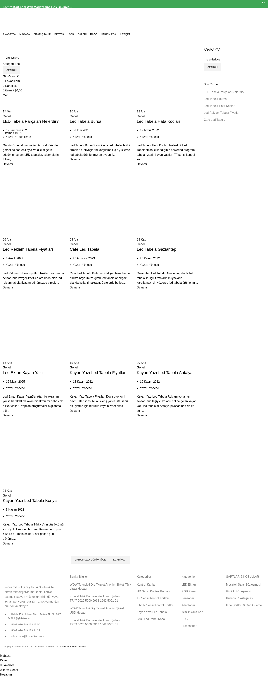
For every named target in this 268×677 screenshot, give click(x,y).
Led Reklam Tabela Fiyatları (28, 249)
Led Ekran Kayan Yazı (23, 372)
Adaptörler (188, 605)
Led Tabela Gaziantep (156, 249)
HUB (184, 619)
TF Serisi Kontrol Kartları (153, 598)
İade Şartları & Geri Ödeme (244, 605)
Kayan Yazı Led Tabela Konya (30, 500)
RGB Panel (188, 591)
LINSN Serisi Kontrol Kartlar (155, 605)
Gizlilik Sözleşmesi (238, 591)
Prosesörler (189, 625)
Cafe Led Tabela (84, 249)
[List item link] (33, 627)
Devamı (8, 164)
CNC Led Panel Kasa (151, 619)
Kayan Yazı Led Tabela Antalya (165, 372)
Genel (7, 116)
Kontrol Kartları (147, 584)
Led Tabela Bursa (85, 121)
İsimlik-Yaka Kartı (192, 612)
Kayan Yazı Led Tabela (152, 612)
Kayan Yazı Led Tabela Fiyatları (98, 372)
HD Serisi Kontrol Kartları (153, 591)
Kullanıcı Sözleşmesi (239, 598)
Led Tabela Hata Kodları (158, 121)
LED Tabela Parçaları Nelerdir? (31, 121)
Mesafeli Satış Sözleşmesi (243, 584)
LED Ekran (188, 584)
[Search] (234, 59)
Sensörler (187, 598)
